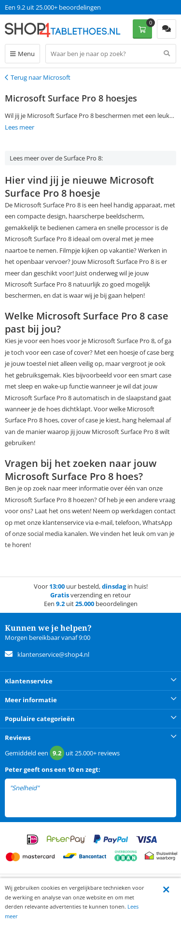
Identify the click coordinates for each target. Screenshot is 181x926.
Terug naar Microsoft (40, 77)
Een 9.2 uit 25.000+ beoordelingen (53, 7)
